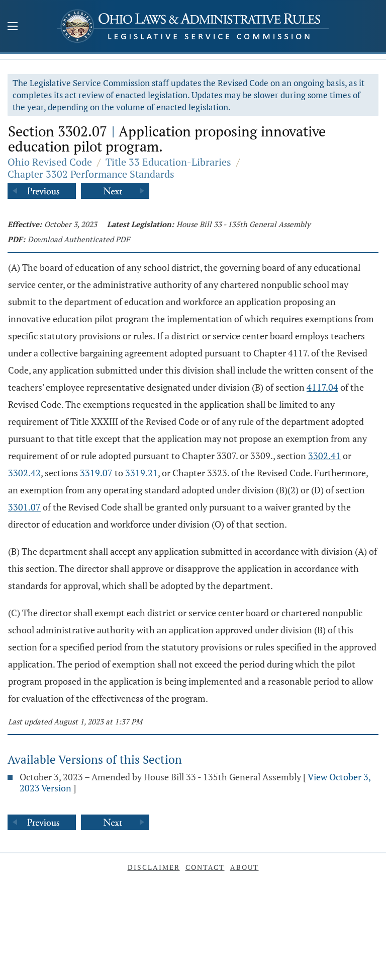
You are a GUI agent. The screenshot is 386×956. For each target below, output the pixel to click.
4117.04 (322, 387)
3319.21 (141, 473)
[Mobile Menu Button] (13, 27)
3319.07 (96, 473)
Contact (205, 867)
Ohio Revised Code (50, 162)
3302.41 (324, 456)
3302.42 (24, 473)
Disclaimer (154, 867)
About (244, 867)
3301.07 (24, 507)
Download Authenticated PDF (79, 239)
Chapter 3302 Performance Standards (91, 174)
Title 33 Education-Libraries (168, 162)
